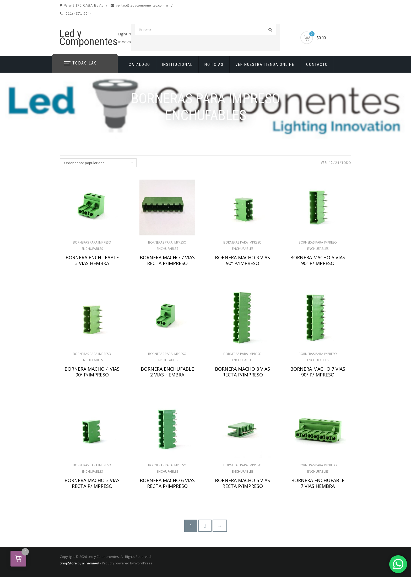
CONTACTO (317, 64)
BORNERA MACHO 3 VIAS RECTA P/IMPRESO (92, 483)
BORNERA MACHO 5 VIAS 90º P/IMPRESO (317, 260)
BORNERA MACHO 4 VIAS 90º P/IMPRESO (92, 372)
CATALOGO (139, 64)
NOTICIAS (214, 64)
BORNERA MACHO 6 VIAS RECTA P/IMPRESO (167, 483)
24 (337, 162)
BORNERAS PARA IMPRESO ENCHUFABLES (92, 245)
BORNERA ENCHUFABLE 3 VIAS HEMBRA (92, 260)
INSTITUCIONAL (177, 64)
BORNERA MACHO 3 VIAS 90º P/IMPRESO (242, 260)
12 (331, 162)
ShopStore (68, 563)
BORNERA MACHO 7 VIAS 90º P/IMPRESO (317, 372)
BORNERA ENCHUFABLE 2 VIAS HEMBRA (167, 372)
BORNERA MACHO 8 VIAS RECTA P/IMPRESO (242, 372)
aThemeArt (90, 563)
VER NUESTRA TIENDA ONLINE (264, 64)
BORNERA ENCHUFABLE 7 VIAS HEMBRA (317, 483)
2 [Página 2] (205, 526)
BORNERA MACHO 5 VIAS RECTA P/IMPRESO (242, 483)
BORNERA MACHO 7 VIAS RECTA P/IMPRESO (167, 260)
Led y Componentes (89, 38)
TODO (346, 162)
